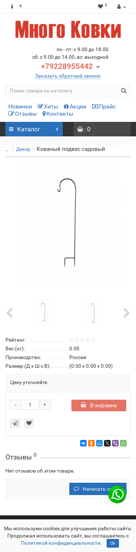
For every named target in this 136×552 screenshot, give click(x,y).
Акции (75, 106)
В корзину (99, 405)
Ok (112, 543)
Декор (23, 149)
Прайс (104, 106)
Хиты (48, 106)
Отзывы (22, 113)
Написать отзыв (98, 489)
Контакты (57, 113)
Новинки (20, 106)
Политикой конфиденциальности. (61, 543)
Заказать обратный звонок (68, 76)
